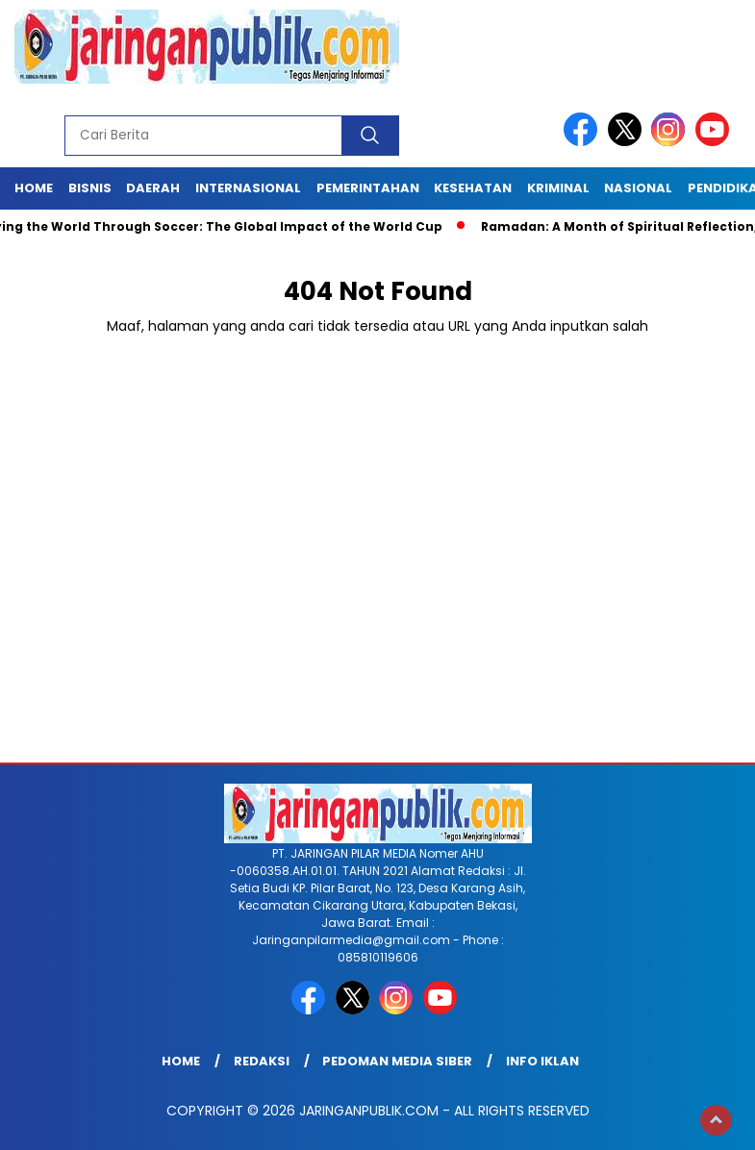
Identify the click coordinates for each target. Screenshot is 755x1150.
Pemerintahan (367, 188)
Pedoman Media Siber (397, 1061)
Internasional (248, 188)
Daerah (153, 188)
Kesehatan (473, 188)
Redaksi (261, 1061)
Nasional (638, 188)
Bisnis (90, 188)
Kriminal (558, 188)
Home (33, 188)
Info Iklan (542, 1061)
